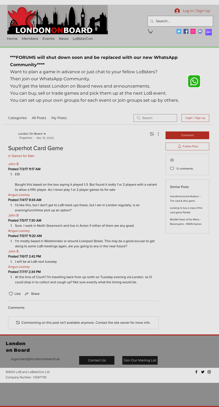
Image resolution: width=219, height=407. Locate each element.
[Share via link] (32, 293)
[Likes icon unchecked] (11, 293)
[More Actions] (156, 134)
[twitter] (203, 372)
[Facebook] (185, 31)
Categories (17, 118)
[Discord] (200, 31)
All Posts (39, 118)
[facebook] (196, 372)
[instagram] (209, 372)
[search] (155, 118)
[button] (150, 31)
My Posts (59, 118)
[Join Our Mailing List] (140, 360)
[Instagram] (193, 31)
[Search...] (180, 21)
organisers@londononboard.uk (35, 359)
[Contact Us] (96, 360)
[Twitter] (178, 31)
